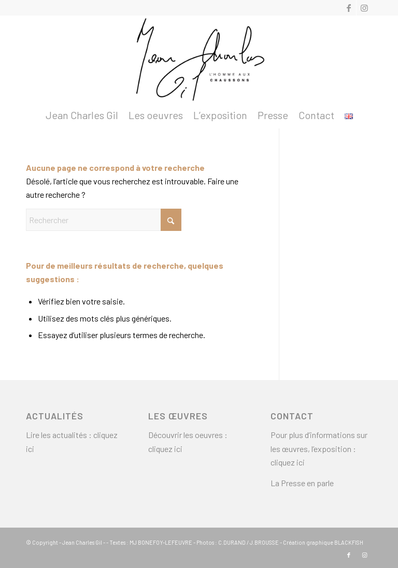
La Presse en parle (302, 483)
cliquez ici (166, 449)
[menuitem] (81, 115)
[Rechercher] (103, 220)
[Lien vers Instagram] (364, 8)
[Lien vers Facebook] (348, 8)
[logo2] (199, 58)
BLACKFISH (348, 542)
